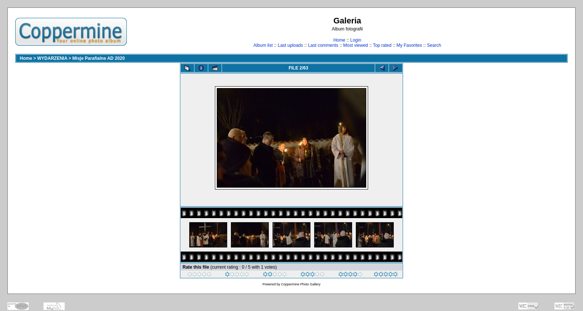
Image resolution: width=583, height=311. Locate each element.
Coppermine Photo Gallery (301, 284)
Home (339, 40)
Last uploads (290, 45)
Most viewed (355, 45)
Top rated (382, 45)
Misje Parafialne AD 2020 (99, 58)
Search (434, 45)
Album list (263, 45)
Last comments (323, 45)
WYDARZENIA (52, 58)
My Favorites (409, 45)
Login (355, 40)
